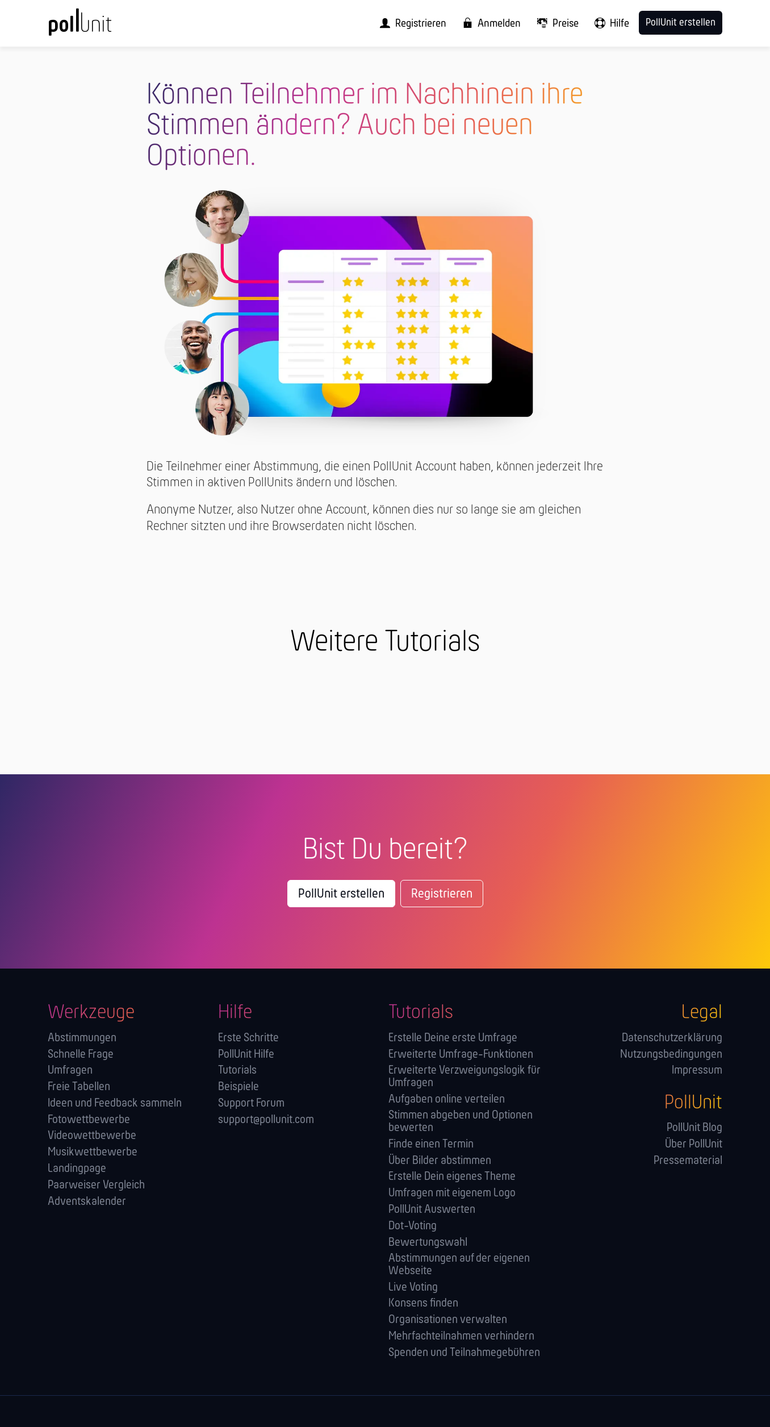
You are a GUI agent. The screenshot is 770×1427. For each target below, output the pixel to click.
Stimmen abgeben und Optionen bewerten (460, 1121)
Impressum (697, 1070)
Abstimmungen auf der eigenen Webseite (459, 1265)
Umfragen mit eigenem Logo (452, 1193)
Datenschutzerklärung (672, 1038)
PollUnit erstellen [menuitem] (680, 23)
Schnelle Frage (81, 1055)
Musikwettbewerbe (92, 1152)
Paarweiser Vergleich (96, 1185)
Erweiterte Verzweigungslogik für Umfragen (464, 1077)
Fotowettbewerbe (89, 1120)
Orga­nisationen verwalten (447, 1320)
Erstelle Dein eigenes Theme (452, 1177)
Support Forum (251, 1103)
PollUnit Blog (694, 1128)
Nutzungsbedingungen (671, 1055)
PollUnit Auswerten (431, 1210)
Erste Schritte (248, 1038)
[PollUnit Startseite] (99, 27)
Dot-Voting (412, 1226)
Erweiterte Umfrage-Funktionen (460, 1055)
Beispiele (238, 1087)
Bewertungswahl (427, 1243)
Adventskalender (87, 1202)
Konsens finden (423, 1303)
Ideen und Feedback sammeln (115, 1103)
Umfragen (70, 1070)
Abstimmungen (82, 1038)
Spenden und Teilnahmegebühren (464, 1353)
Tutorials (237, 1070)
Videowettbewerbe (92, 1136)
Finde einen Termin (431, 1144)
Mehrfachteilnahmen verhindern (461, 1336)
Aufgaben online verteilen (446, 1099)
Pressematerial (688, 1161)
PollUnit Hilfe (246, 1055)
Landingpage (77, 1169)
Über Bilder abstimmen (439, 1161)
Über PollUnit (693, 1144)
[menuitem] (409, 23)
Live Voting (413, 1288)
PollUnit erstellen (341, 894)
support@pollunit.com (266, 1120)
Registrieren (441, 894)
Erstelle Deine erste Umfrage (452, 1038)
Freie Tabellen (79, 1087)
